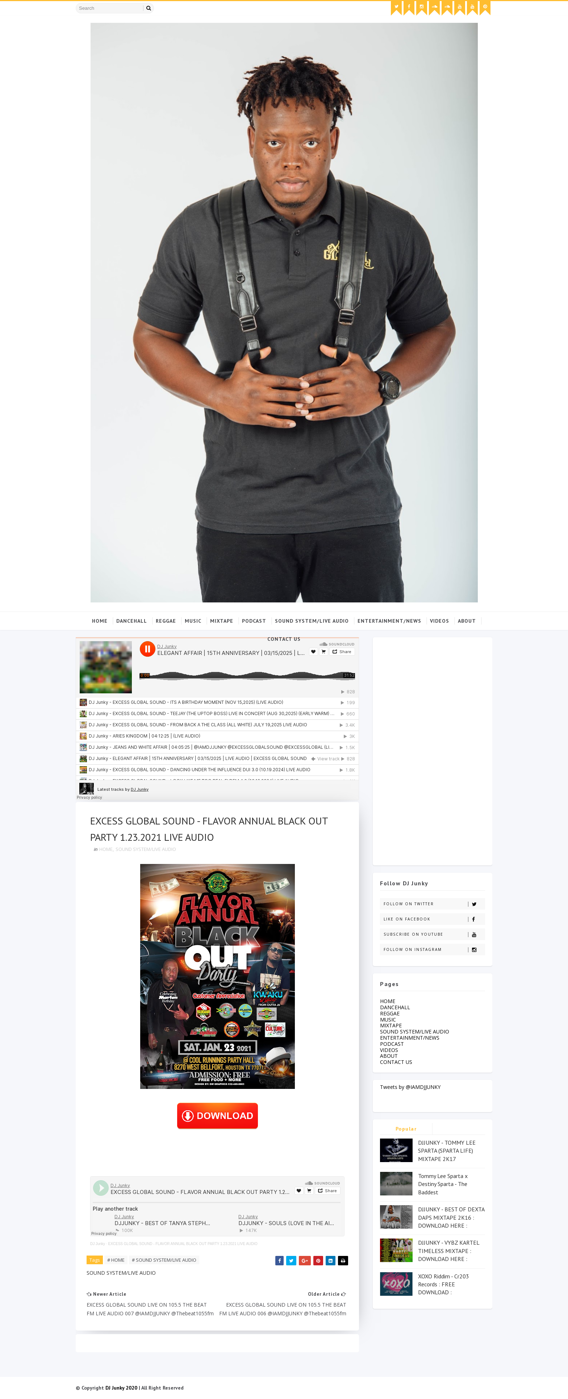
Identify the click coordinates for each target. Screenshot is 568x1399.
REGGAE (166, 621)
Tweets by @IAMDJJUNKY (410, 1086)
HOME (106, 849)
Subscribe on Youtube (434, 934)
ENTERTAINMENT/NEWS (389, 621)
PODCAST (254, 621)
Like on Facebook (434, 919)
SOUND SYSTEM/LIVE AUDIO (312, 621)
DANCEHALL (131, 621)
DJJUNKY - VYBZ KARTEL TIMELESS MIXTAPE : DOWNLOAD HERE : (448, 1250)
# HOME (116, 1260)
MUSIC (193, 621)
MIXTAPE (221, 621)
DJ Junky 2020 (121, 1388)
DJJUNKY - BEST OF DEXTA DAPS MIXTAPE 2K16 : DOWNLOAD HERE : (451, 1217)
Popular (406, 1129)
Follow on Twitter (434, 904)
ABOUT (467, 621)
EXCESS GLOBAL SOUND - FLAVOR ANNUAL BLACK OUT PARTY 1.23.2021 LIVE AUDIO (182, 1244)
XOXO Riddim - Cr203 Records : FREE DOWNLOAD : (443, 1284)
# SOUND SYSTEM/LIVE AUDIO (164, 1260)
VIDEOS (439, 621)
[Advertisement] (432, 749)
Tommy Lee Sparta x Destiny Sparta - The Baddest (443, 1184)
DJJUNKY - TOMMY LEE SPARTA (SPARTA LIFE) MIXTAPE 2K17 (447, 1150)
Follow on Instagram (434, 949)
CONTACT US (284, 639)
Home (100, 621)
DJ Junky (97, 1244)
